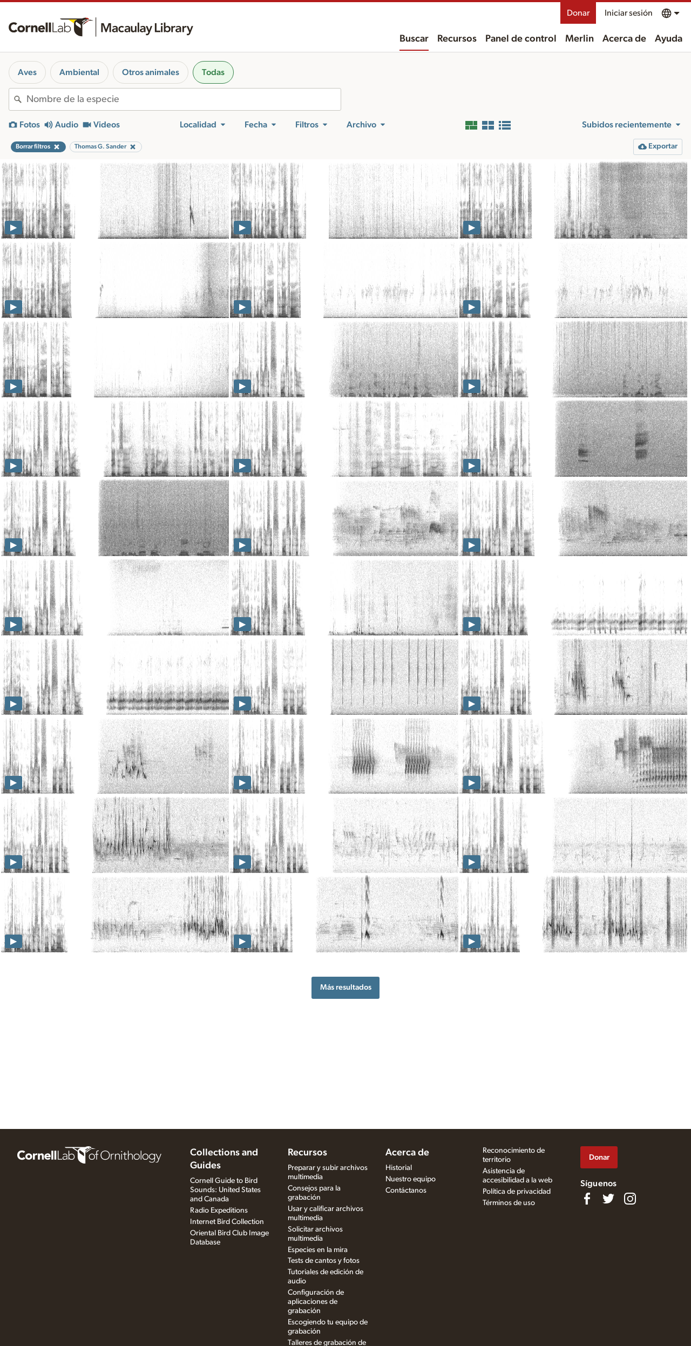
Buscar (414, 39)
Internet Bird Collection (227, 1222)
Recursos (457, 39)
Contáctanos (405, 1190)
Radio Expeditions (219, 1210)
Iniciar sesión (629, 13)
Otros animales (150, 72)
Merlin (579, 39)
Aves (27, 72)
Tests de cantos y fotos (324, 1260)
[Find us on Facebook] (586, 1198)
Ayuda (668, 39)
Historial (398, 1168)
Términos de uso (509, 1203)
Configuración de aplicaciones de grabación (316, 1302)
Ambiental (79, 72)
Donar (578, 13)
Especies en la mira (318, 1250)
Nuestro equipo (410, 1179)
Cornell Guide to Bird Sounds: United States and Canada (225, 1190)
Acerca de (624, 39)
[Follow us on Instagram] (630, 1198)
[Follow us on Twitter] (608, 1198)
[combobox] (183, 99)
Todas (213, 72)
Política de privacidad (517, 1191)
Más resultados (345, 987)
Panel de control (521, 39)
